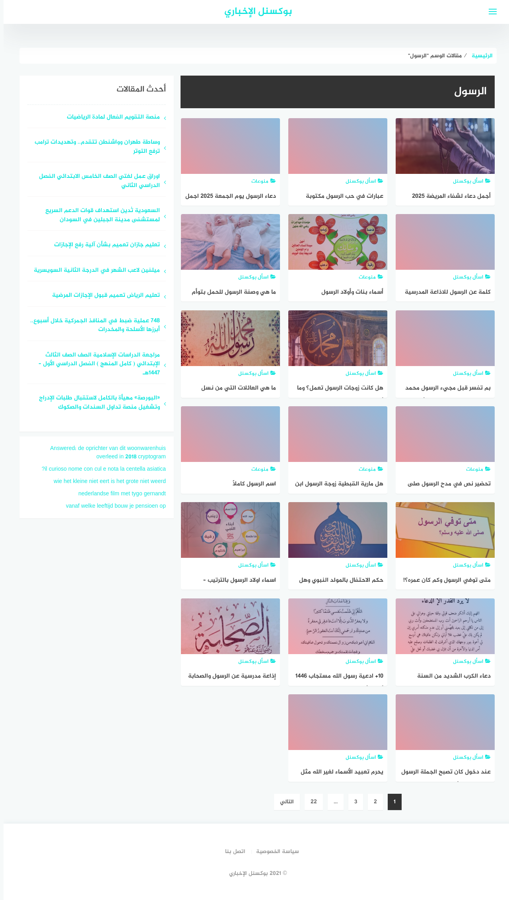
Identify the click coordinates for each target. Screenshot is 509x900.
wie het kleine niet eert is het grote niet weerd (106, 481)
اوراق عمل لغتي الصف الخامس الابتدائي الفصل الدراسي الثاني (95, 181)
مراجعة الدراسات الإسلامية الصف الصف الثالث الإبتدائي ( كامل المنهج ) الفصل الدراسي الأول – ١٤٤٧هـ (95, 364)
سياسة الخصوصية (274, 851)
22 (310, 801)
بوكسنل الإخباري (255, 11)
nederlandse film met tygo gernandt (118, 494)
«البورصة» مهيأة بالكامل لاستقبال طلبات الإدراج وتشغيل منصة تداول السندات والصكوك (95, 403)
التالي (283, 801)
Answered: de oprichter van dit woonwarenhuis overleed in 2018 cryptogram (104, 453)
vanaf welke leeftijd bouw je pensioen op (112, 506)
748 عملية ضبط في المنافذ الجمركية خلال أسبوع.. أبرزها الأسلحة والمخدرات (91, 326)
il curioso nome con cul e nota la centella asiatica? (100, 469)
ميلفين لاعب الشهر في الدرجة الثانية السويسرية (93, 270)
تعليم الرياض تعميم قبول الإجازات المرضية (102, 295)
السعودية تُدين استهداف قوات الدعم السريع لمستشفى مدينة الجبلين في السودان (99, 215)
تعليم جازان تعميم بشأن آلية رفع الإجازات (103, 245)
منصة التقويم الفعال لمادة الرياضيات (109, 117)
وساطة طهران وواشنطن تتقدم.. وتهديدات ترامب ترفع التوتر (93, 147)
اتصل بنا (231, 851)
